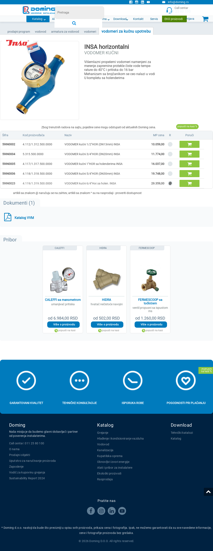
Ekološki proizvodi (109, 473)
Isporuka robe (133, 403)
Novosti (85, 19)
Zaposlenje (16, 466)
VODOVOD (40, 31)
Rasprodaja (105, 479)
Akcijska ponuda (62, 19)
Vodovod (103, 444)
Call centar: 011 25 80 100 (26, 443)
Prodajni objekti (19, 455)
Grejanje (102, 432)
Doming (17, 425)
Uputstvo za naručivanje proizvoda (32, 460)
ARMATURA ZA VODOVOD (65, 31)
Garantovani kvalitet (26, 403)
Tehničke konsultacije (79, 403)
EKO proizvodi (174, 19)
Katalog (37, 19)
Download (119, 19)
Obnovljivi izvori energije (113, 461)
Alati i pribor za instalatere (115, 467)
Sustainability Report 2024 (27, 478)
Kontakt (138, 19)
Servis (154, 19)
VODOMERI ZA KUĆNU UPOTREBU (126, 31)
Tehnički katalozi (182, 432)
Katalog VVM (24, 218)
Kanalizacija (105, 450)
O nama (102, 19)
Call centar (178, 10)
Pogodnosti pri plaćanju (186, 403)
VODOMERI (90, 31)
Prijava (189, 18)
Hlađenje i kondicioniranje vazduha (120, 438)
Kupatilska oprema (110, 456)
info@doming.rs (175, 2)
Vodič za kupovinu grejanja (27, 472)
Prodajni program (18, 31)
